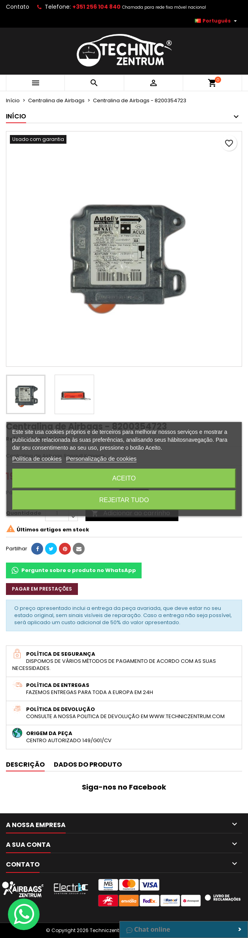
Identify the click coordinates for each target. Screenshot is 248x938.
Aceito (124, 478)
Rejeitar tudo (124, 500)
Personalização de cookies (101, 458)
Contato (17, 7)
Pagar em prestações (42, 588)
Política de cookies (37, 458)
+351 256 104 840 (96, 7)
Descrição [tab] (25, 764)
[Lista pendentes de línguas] (217, 21)
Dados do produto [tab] (88, 764)
